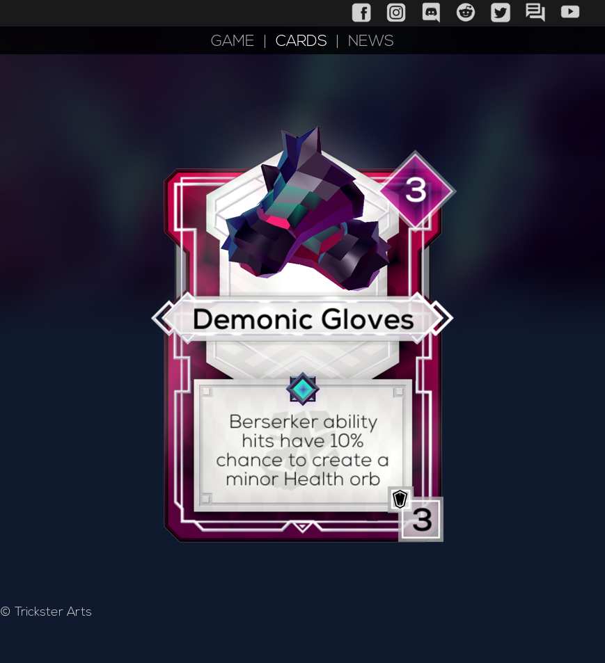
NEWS (371, 42)
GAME (233, 42)
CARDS (301, 42)
